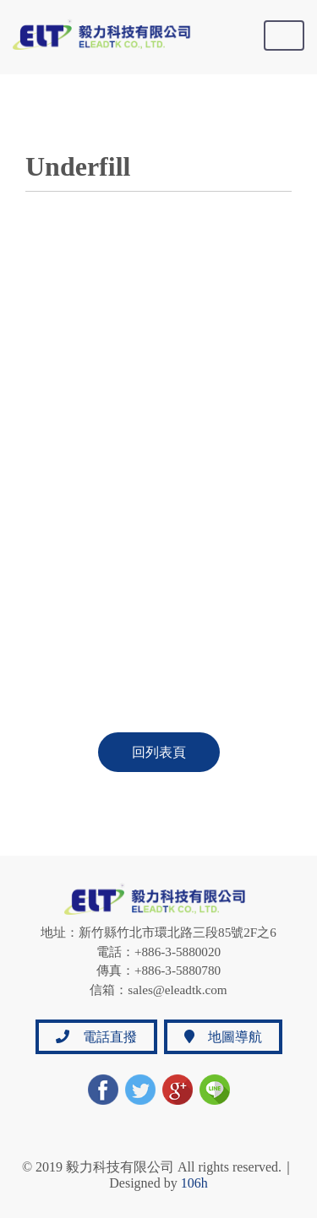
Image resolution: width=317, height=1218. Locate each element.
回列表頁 (159, 752)
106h (194, 1183)
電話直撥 (96, 1037)
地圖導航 (223, 1037)
